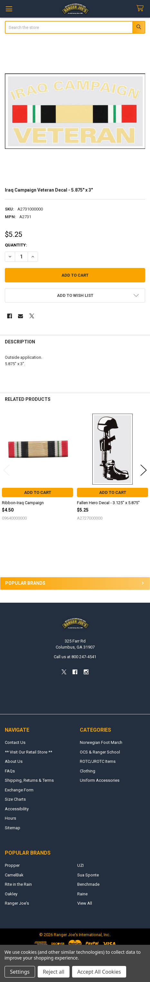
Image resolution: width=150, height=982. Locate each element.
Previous (6, 470)
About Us (14, 761)
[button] (75, 295)
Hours (10, 818)
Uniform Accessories (99, 780)
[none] (75, 111)
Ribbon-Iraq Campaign (23, 502)
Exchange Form (19, 790)
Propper (12, 865)
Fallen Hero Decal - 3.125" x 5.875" (108, 502)
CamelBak (14, 875)
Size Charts (15, 799)
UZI (80, 865)
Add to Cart (37, 492)
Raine (82, 894)
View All (84, 903)
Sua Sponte (88, 875)
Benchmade (88, 884)
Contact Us (15, 742)
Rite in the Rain (18, 884)
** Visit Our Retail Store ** (28, 752)
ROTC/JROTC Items (98, 761)
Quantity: (16, 245)
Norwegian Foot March (101, 742)
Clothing (87, 771)
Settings (20, 971)
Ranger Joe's (17, 903)
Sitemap (12, 827)
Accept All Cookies (99, 971)
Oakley (11, 894)
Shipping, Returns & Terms (29, 780)
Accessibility (17, 808)
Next (143, 470)
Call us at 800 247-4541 (75, 656)
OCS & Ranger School (100, 752)
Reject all (53, 971)
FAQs (10, 771)
